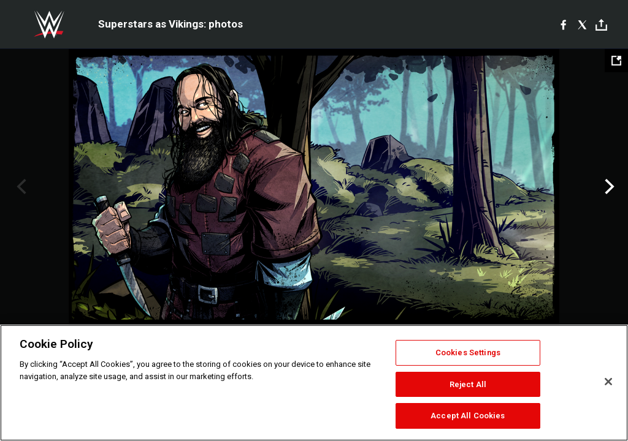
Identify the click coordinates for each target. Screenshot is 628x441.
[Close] (608, 381)
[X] (582, 24)
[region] (314, 383)
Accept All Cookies (468, 415)
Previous (20, 186)
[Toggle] (601, 25)
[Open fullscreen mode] (616, 60)
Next (608, 186)
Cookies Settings (467, 352)
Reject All (468, 384)
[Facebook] (563, 24)
